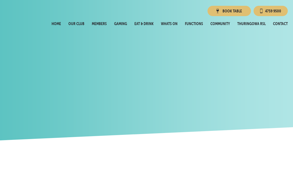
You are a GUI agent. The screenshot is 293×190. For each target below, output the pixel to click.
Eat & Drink (144, 23)
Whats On (169, 23)
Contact (280, 23)
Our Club (76, 23)
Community (220, 23)
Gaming (120, 23)
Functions (194, 23)
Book (228, 10)
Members (99, 23)
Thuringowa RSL (251, 23)
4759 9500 (270, 10)
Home (56, 23)
